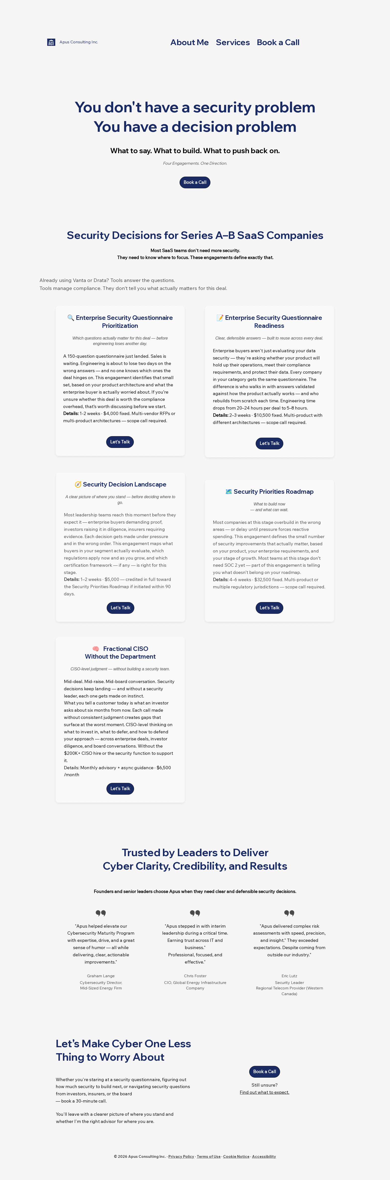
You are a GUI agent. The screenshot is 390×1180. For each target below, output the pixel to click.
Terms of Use (209, 1156)
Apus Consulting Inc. (78, 41)
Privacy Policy (181, 1156)
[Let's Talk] (120, 608)
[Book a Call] (195, 182)
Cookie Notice (236, 1156)
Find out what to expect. (264, 1092)
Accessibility (264, 1156)
